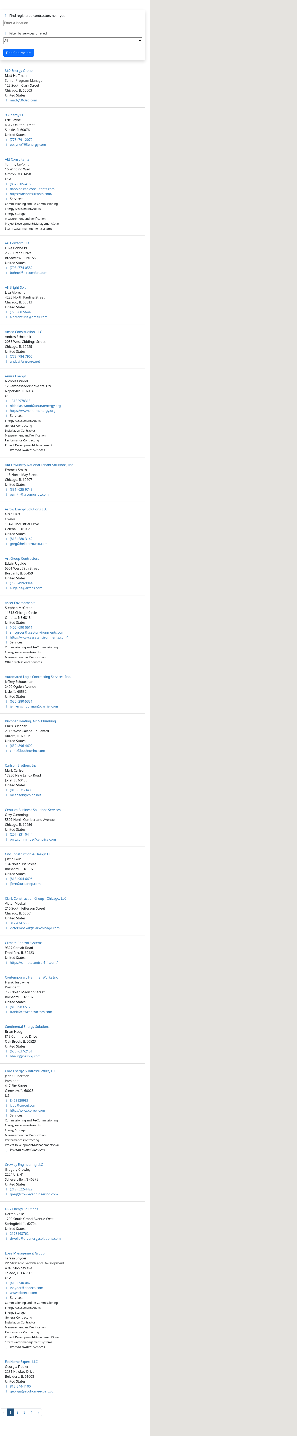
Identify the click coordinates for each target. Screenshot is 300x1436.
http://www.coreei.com (25, 1110)
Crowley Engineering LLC (24, 1164)
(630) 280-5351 (19, 701)
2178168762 (17, 1233)
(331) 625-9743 (19, 489)
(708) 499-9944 (19, 583)
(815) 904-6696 (19, 879)
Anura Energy (15, 376)
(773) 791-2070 (19, 139)
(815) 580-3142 (19, 538)
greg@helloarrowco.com (26, 543)
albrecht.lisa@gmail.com (26, 317)
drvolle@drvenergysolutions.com (33, 1238)
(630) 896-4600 (19, 745)
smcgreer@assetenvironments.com (34, 632)
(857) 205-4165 (19, 184)
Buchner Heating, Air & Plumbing (30, 721)
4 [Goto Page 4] (31, 1412)
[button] (281, 705)
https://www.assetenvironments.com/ (36, 637)
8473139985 (17, 1100)
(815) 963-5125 (19, 1007)
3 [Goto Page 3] (24, 1412)
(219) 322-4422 (19, 1189)
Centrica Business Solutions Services (33, 810)
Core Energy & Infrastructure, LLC (30, 1071)
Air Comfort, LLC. (18, 243)
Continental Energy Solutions (27, 1026)
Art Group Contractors (22, 558)
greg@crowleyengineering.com (31, 1194)
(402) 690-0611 (19, 627)
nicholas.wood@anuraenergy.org (33, 405)
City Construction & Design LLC (28, 854)
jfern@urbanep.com (23, 883)
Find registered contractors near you (34, 15)
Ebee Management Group (24, 1253)
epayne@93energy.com (25, 144)
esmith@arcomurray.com (27, 494)
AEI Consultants (17, 159)
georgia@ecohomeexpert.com (30, 1391)
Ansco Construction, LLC (23, 332)
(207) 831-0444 (19, 834)
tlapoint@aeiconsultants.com (30, 189)
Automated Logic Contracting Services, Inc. (38, 676)
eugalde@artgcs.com (23, 588)
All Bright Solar (16, 287)
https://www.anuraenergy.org (30, 410)
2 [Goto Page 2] (17, 1412)
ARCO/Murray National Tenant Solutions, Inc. (39, 465)
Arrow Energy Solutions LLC (26, 509)
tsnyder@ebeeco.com (24, 1288)
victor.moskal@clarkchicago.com (32, 928)
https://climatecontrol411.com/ (31, 962)
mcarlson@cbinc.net (23, 795)
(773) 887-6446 (19, 312)
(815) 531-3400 (19, 790)
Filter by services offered (25, 33)
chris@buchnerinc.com (25, 750)
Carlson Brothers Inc (21, 765)
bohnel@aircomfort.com (26, 272)
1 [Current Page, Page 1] (10, 1412)
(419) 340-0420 (19, 1283)
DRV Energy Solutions (21, 1209)
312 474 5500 (17, 923)
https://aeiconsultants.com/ (28, 194)
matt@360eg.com (21, 100)
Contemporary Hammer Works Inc (31, 977)
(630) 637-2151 (19, 1051)
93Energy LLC (15, 115)
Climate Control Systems (23, 943)
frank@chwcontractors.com (28, 1012)
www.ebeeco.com (21, 1292)
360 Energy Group (19, 70)
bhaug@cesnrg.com (23, 1056)
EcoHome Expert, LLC (21, 1361)
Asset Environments (20, 603)
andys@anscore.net (22, 361)
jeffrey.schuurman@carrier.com (31, 706)
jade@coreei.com (20, 1105)
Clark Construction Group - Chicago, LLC (35, 898)
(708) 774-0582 (19, 267)
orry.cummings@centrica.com (30, 839)
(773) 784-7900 (19, 356)
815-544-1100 (18, 1386)
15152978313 (18, 401)
